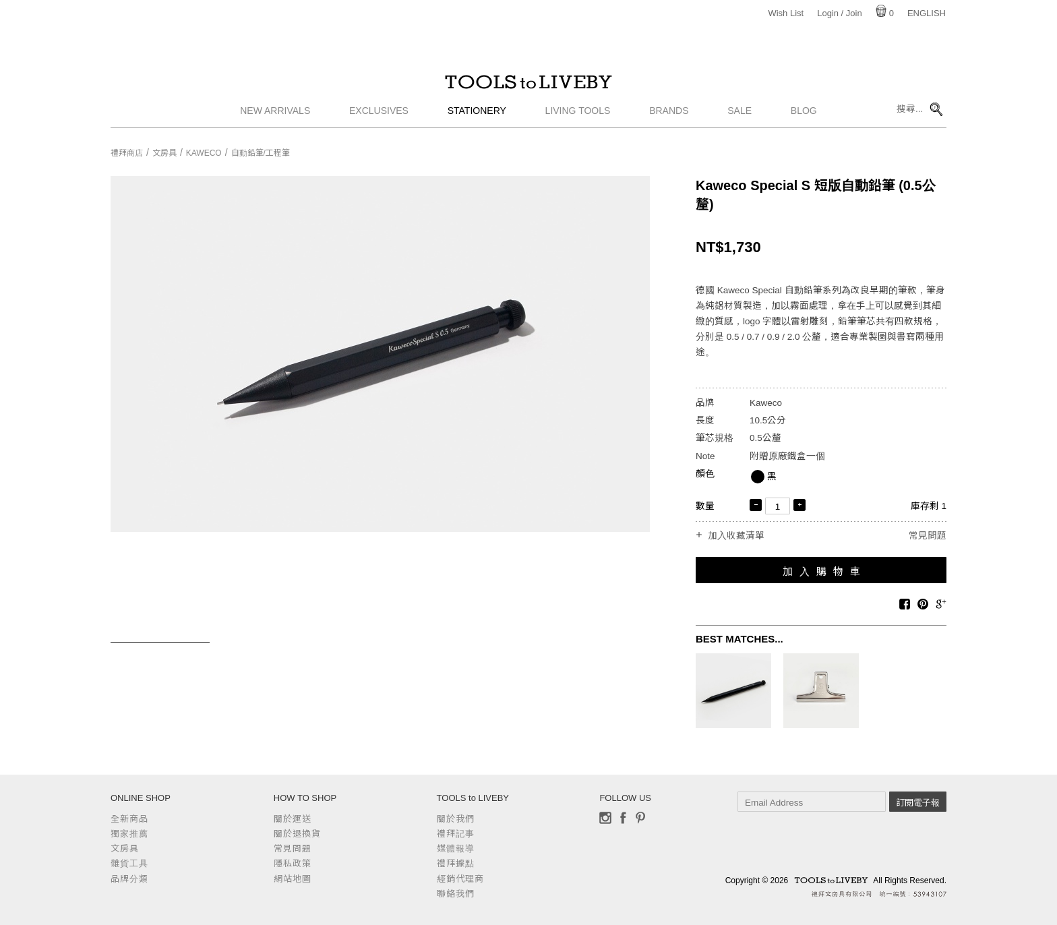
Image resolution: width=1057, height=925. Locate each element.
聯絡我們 (456, 894)
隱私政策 (292, 863)
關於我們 (456, 819)
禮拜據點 (456, 863)
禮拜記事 (456, 834)
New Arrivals (275, 118)
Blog (804, 118)
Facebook (623, 818)
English (926, 13)
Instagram (605, 818)
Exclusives (379, 118)
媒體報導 (456, 848)
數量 (705, 506)
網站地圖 (292, 879)
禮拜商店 (127, 153)
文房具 (164, 153)
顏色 (705, 474)
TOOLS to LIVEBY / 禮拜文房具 (528, 85)
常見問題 (927, 536)
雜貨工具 (129, 863)
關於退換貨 (297, 834)
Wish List (786, 13)
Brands (668, 118)
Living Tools (578, 118)
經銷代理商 (460, 879)
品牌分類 (129, 879)
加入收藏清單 (736, 536)
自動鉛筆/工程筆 (260, 153)
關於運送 (292, 819)
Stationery (477, 118)
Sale (739, 118)
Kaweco (204, 153)
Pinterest (640, 818)
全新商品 (129, 819)
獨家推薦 (129, 834)
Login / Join (839, 13)
